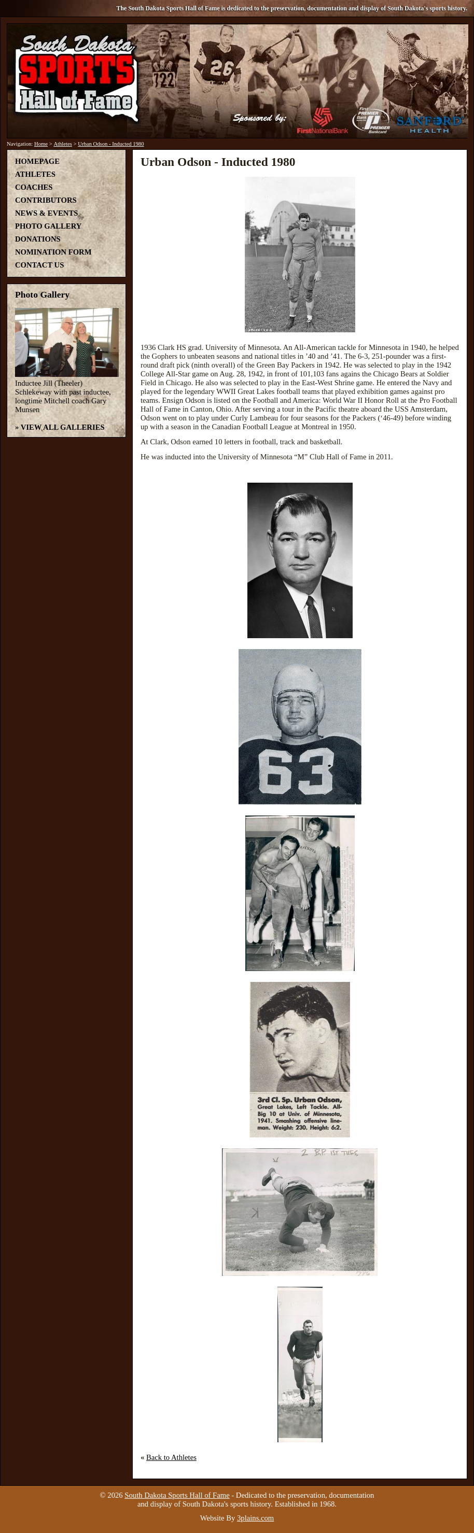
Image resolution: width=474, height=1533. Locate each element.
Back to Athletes (171, 1457)
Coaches (33, 187)
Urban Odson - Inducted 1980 (111, 144)
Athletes (62, 144)
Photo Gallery (48, 226)
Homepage (37, 161)
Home (41, 144)
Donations (38, 239)
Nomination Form (53, 252)
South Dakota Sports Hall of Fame (176, 1495)
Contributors (46, 200)
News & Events (46, 213)
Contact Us (39, 265)
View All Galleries (63, 427)
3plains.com (255, 1518)
